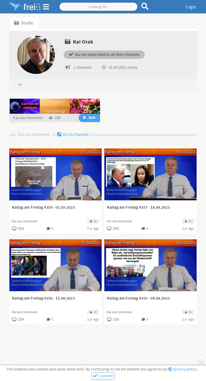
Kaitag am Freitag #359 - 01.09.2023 (43, 207)
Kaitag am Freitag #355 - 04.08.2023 (138, 298)
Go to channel (73, 135)
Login (191, 7)
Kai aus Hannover (28, 117)
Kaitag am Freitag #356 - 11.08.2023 (43, 298)
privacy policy (182, 369)
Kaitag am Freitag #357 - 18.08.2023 (138, 207)
